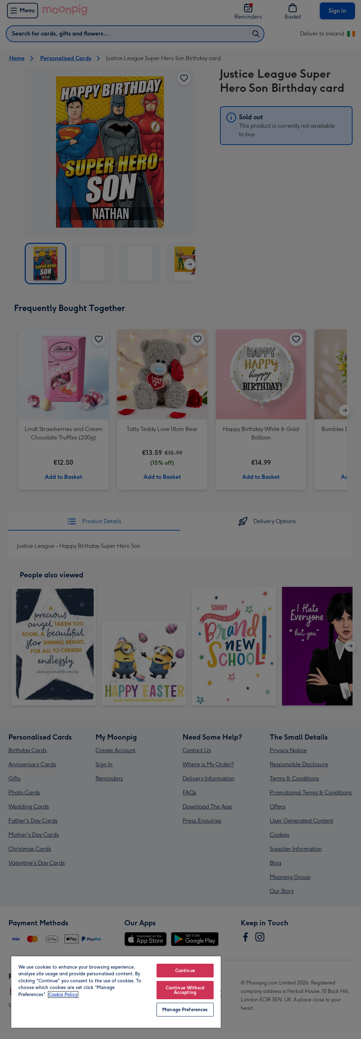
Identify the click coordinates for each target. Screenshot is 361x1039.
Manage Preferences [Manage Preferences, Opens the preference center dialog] (185, 1009)
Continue (185, 970)
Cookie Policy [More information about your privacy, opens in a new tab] (63, 994)
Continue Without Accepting (185, 990)
